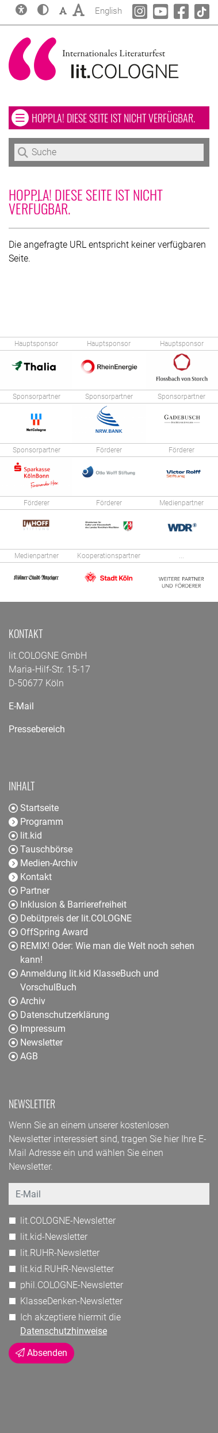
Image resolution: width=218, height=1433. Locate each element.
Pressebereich (37, 729)
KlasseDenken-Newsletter (71, 1301)
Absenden (41, 1352)
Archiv (27, 1001)
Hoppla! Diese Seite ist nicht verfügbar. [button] (120, 117)
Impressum (37, 1028)
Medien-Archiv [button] (43, 863)
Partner (29, 890)
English (108, 9)
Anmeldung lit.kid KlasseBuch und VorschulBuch (84, 980)
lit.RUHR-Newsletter (60, 1252)
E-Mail (21, 706)
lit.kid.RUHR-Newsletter (67, 1268)
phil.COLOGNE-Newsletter (71, 1285)
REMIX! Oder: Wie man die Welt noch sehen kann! (101, 952)
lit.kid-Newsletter (53, 1236)
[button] (43, 11)
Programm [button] (36, 821)
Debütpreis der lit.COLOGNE (70, 918)
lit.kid (25, 835)
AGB (23, 1056)
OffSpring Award (48, 932)
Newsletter (36, 1042)
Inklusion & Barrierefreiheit (68, 904)
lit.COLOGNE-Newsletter (68, 1220)
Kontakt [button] (30, 876)
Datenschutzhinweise (63, 1331)
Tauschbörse (40, 849)
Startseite (34, 807)
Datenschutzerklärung (59, 1014)
